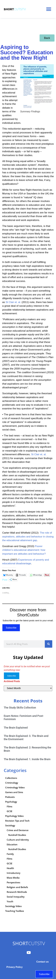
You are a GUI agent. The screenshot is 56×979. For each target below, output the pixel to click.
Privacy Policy (14, 967)
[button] (49, 9)
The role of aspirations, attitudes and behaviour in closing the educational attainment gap (28, 536)
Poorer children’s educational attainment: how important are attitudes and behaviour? (24, 550)
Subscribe (11, 627)
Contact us (42, 961)
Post (4, 579)
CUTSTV (29, 943)
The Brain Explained (16, 727)
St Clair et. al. (13, 302)
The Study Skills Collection (20, 707)
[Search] (48, 644)
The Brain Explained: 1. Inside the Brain (27, 759)
